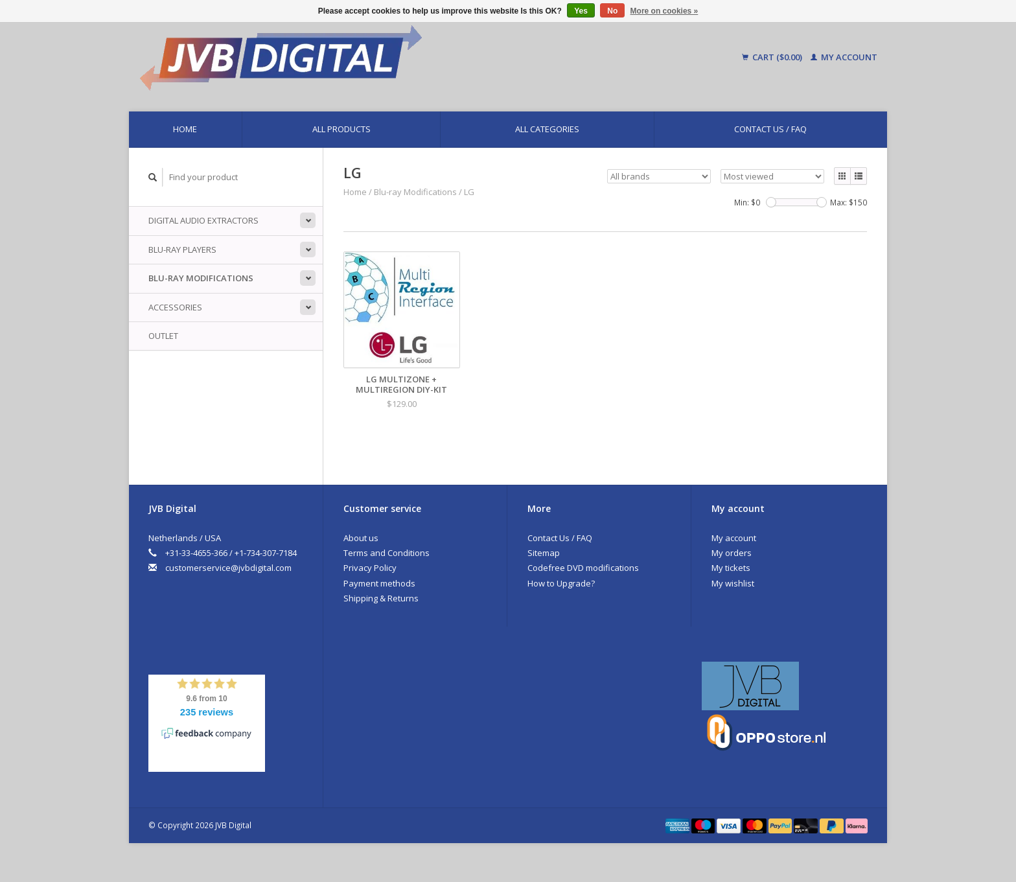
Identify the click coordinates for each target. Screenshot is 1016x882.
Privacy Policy (370, 568)
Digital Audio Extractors (203, 220)
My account (844, 57)
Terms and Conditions (386, 553)
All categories (547, 129)
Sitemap (543, 553)
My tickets (730, 568)
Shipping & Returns (381, 598)
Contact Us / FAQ (770, 129)
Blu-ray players (182, 249)
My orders (731, 553)
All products (341, 129)
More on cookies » (664, 11)
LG (469, 192)
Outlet (163, 336)
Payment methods (379, 583)
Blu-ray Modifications (200, 278)
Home (185, 129)
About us (360, 538)
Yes (581, 11)
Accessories (175, 307)
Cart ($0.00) (773, 57)
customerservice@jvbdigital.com (228, 568)
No (612, 11)
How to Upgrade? (561, 583)
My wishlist (732, 583)
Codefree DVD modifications (583, 568)
